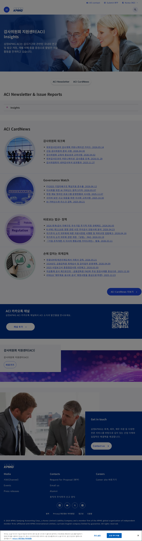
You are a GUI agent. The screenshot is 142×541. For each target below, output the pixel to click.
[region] (71, 535)
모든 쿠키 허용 (114, 535)
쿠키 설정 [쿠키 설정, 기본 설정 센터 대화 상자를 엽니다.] (97, 535)
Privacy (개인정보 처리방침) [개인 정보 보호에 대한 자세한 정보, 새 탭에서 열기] (22, 538)
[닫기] (138, 535)
